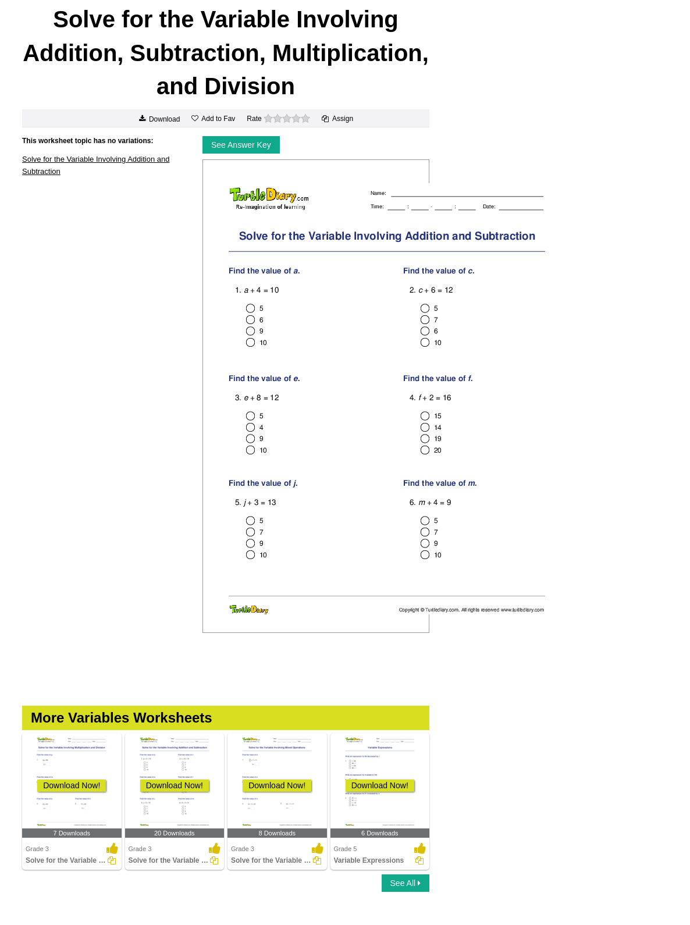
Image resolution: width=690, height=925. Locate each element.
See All (405, 883)
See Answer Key (241, 145)
